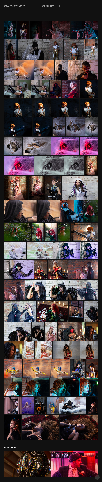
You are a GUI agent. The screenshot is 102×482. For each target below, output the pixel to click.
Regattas (22, 5)
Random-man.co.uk (51, 5)
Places (10, 5)
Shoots (16, 5)
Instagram (7, 7)
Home (5, 5)
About (13, 7)
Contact (19, 7)
